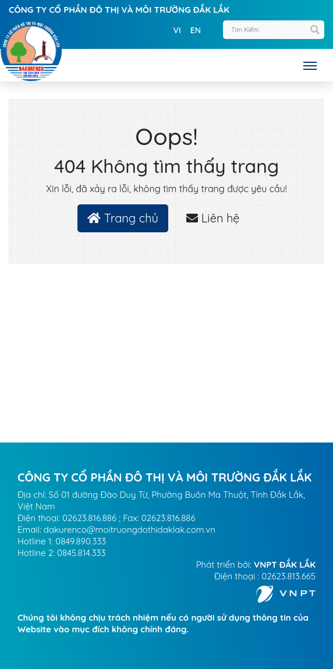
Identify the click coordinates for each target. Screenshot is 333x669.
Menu (313, 65)
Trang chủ (122, 218)
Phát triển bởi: (256, 564)
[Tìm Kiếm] (273, 29)
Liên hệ (212, 218)
